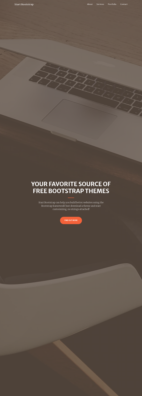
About (90, 4)
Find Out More (71, 220)
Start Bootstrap (24, 4)
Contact (124, 4)
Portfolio (112, 4)
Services (100, 4)
